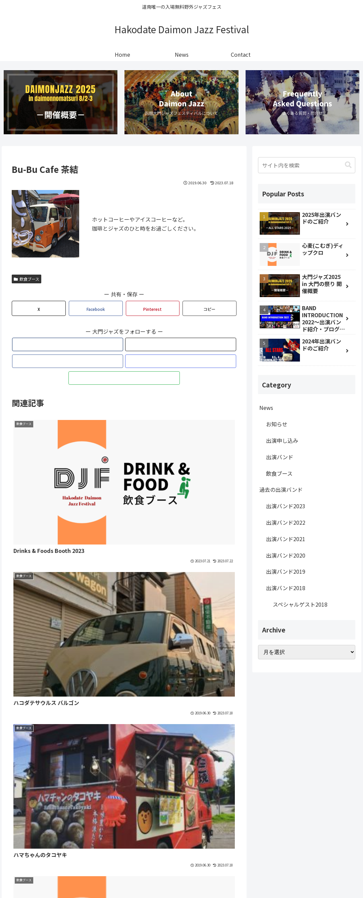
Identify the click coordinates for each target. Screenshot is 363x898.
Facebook (262, 695)
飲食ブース (26, 280)
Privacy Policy (178, 877)
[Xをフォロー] (108, 345)
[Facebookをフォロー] (124, 345)
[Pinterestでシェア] (153, 309)
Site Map (146, 877)
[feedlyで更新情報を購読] (155, 345)
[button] (210, 309)
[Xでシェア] (39, 309)
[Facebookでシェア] (96, 309)
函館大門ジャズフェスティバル (60, 754)
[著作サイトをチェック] (93, 345)
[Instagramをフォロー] (139, 345)
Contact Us (213, 877)
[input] (306, 166)
